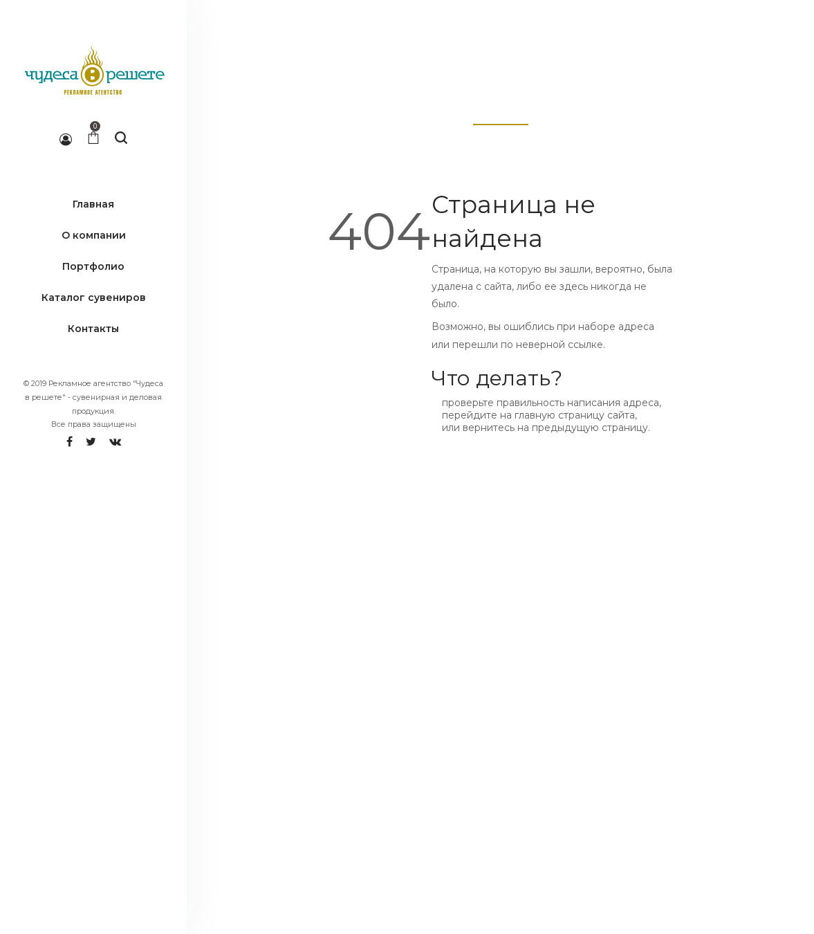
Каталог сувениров (93, 297)
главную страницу (559, 415)
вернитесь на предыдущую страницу (555, 427)
